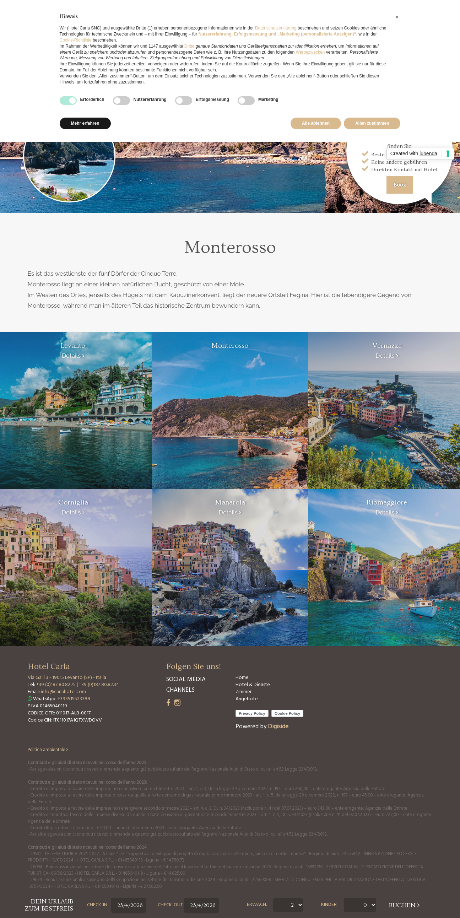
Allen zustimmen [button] (372, 123)
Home (242, 678)
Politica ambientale (48, 750)
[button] (397, 17)
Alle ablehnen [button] (316, 123)
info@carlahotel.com (63, 692)
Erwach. (257, 904)
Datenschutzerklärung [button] (276, 28)
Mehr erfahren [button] (85, 123)
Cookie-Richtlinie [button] (76, 40)
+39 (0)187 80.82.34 (99, 685)
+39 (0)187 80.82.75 (56, 685)
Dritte (189, 46)
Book (400, 185)
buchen (404, 905)
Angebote (247, 699)
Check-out (170, 905)
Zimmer (243, 692)
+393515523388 (74, 699)
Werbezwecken (310, 52)
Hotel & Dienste (253, 685)
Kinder (329, 904)
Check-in (97, 905)
